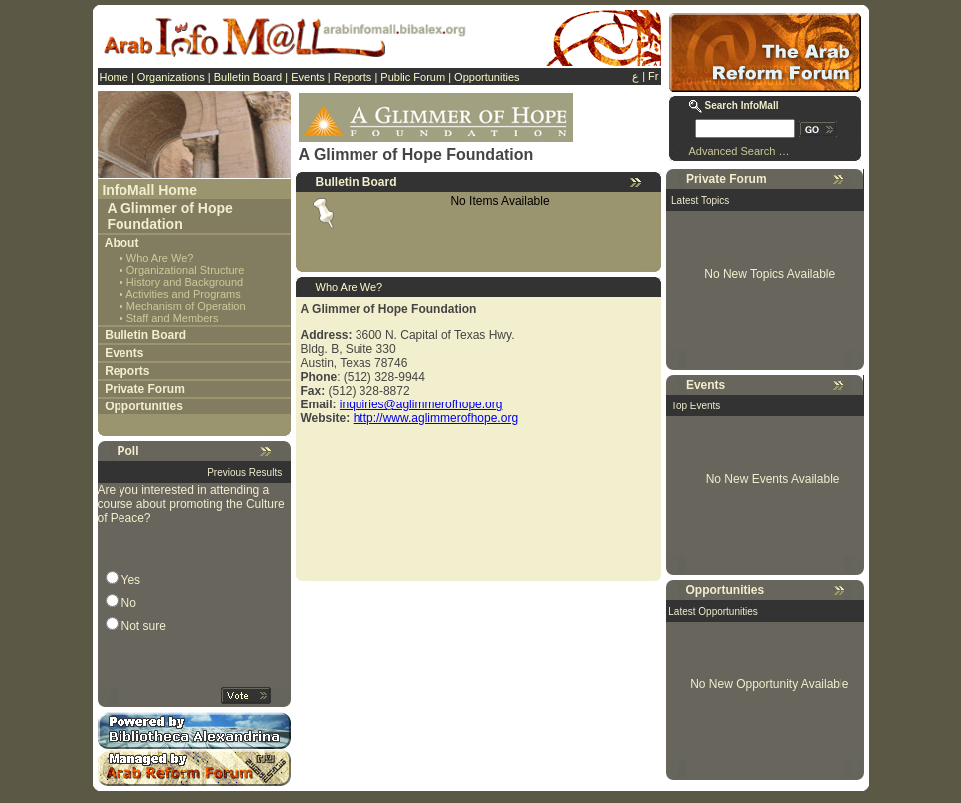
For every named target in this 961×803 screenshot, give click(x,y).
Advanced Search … (739, 151)
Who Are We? (160, 258)
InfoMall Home (149, 190)
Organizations (171, 77)
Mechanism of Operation (186, 306)
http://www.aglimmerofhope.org (436, 418)
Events (308, 77)
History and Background (184, 282)
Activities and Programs (183, 294)
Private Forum (145, 389)
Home (114, 77)
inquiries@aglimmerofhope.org (421, 404)
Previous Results (244, 472)
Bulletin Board (248, 77)
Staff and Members (172, 318)
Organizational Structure (185, 270)
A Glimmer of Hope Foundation (170, 216)
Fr (653, 76)
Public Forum (412, 77)
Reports (353, 77)
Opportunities (486, 77)
